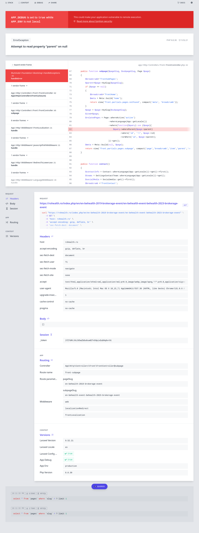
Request (10, 194)
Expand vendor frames (22, 65)
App (7, 217)
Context (10, 231)
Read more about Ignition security (93, 21)
